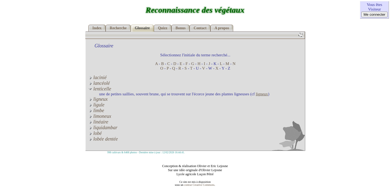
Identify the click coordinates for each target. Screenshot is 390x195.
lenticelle (99, 89)
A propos (221, 28)
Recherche (118, 28)
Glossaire (142, 28)
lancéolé (99, 83)
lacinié (97, 77)
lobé (95, 133)
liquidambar (103, 127)
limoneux (99, 116)
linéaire (98, 122)
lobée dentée (103, 139)
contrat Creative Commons (199, 184)
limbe (96, 110)
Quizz (162, 28)
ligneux (262, 94)
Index (97, 28)
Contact (200, 28)
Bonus (181, 28)
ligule (96, 105)
